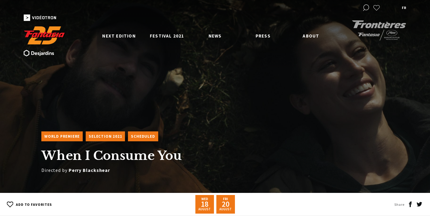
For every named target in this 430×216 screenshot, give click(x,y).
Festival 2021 (167, 36)
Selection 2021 (105, 136)
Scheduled (143, 136)
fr (404, 7)
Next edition (118, 36)
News (215, 36)
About (311, 36)
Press (263, 36)
